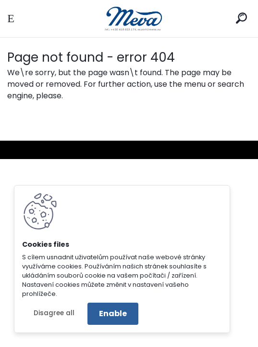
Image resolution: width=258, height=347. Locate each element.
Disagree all (54, 313)
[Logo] (129, 18)
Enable (113, 313)
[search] (241, 18)
